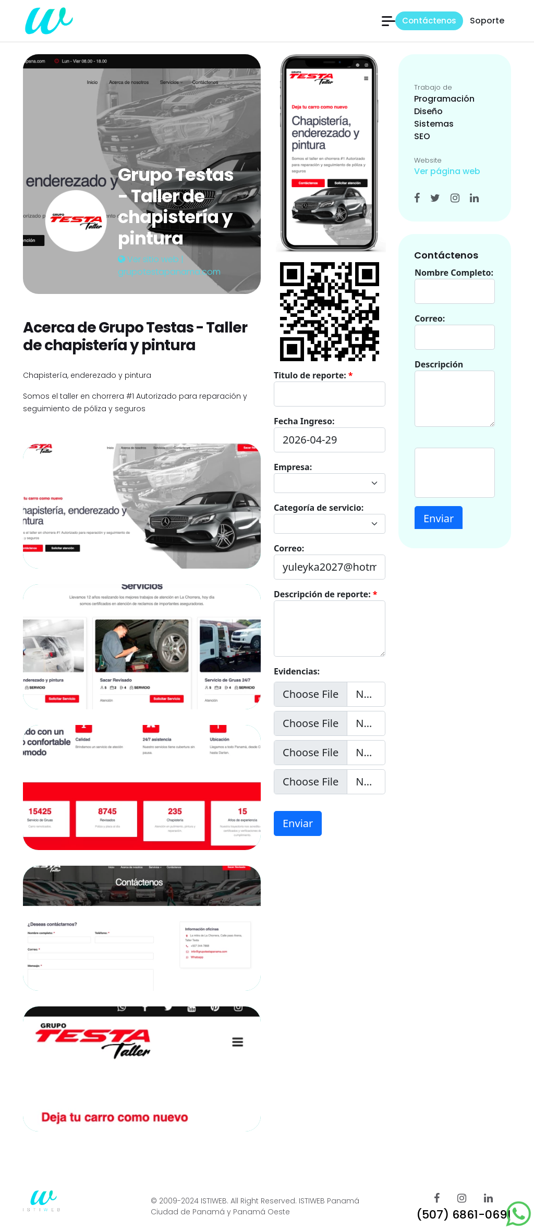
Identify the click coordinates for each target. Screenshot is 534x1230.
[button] (388, 21)
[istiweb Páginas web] (48, 20)
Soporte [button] (487, 21)
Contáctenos (429, 20)
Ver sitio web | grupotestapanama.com (169, 265)
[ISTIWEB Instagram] (461, 1198)
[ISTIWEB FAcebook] (437, 1198)
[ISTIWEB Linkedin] (488, 1198)
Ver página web (447, 171)
